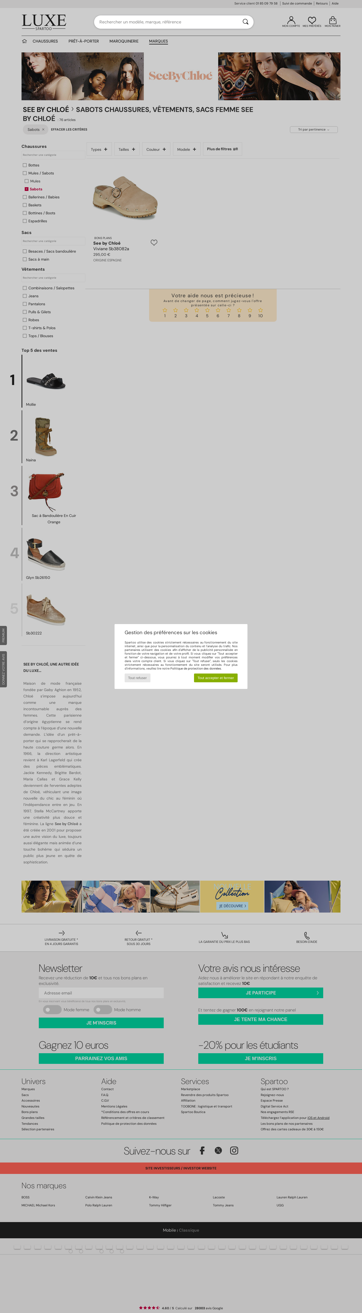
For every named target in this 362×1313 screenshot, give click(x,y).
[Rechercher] (245, 22)
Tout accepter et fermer (215, 678)
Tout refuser (137, 678)
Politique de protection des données (195, 668)
